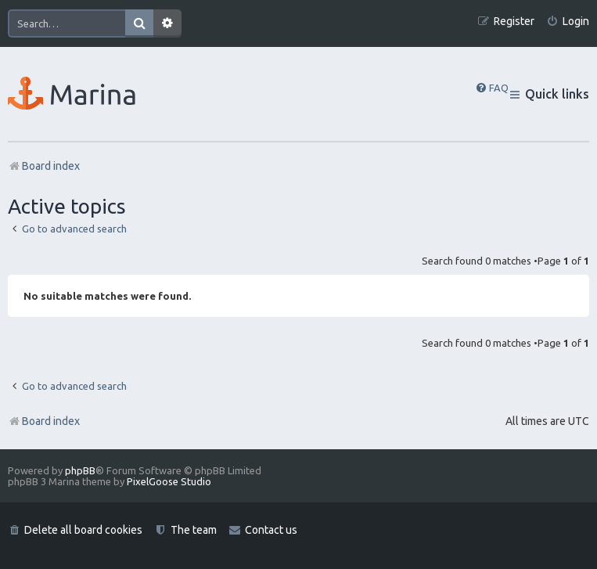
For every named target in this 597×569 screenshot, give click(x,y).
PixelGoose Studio (169, 481)
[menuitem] (567, 21)
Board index (44, 421)
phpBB (80, 470)
